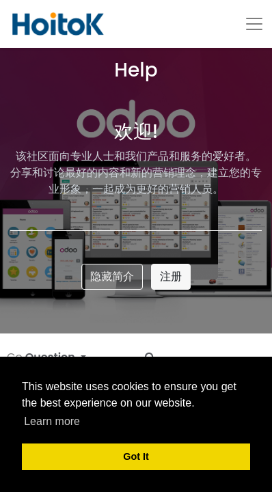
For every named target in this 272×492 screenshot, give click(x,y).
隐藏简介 (112, 276)
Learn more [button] (52, 421)
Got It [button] (136, 456)
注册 (171, 276)
